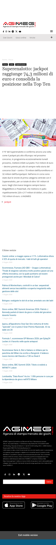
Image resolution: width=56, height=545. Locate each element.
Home (4, 59)
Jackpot (7, 202)
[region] (28, 50)
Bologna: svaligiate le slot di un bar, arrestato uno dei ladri (27, 300)
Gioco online (21, 37)
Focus (10, 59)
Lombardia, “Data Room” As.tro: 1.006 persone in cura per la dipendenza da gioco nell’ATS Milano (27, 378)
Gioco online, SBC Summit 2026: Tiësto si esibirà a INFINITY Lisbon (24, 366)
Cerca (49, 482)
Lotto (11, 64)
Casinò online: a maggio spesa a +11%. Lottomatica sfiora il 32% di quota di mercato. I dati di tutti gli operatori (28, 257)
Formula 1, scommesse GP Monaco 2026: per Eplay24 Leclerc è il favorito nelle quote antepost (26, 340)
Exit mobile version (28, 535)
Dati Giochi (7, 37)
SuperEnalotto (20, 64)
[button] (51, 31)
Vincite (32, 37)
